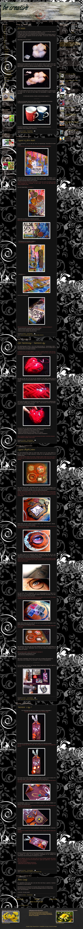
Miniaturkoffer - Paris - (69, 101)
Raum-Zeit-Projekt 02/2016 (70, 107)
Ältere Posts (54, 899)
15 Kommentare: (30, 870)
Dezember (7, 49)
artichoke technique (24, 441)
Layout (32, 335)
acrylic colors (22, 699)
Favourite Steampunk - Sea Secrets (71, 130)
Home (5, 21)
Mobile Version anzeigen (36, 901)
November (7, 51)
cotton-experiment (23, 132)
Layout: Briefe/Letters (26, 449)
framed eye (32, 699)
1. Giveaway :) (67, 88)
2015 (5, 46)
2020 (5, 37)
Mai (5, 62)
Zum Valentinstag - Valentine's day (31, 343)
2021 (5, 35)
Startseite (36, 899)
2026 (5, 26)
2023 (5, 31)
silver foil (41, 335)
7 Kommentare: (30, 130)
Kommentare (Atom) (24, 905)
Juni (5, 60)
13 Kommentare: (30, 697)
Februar (6, 67)
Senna (24, 130)
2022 (5, 33)
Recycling (44, 21)
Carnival (22, 335)
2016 (5, 44)
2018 (5, 40)
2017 (5, 42)
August (6, 56)
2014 (5, 47)
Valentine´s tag (38, 871)
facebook (73, 32)
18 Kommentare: (30, 440)
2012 (5, 85)
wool (32, 132)
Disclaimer (27, 21)
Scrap (62, 21)
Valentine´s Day (31, 441)
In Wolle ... (22, 28)
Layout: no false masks (26, 140)
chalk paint (27, 871)
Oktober (6, 53)
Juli (5, 58)
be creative (14, 8)
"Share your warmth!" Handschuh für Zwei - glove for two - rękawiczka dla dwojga (72, 122)
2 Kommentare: (30, 894)
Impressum (11, 21)
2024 (5, 29)
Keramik (51, 21)
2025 (5, 27)
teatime (29, 132)
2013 (5, 83)
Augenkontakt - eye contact (70, 73)
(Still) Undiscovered (68, 94)
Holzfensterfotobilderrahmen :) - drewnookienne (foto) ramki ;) (71, 115)
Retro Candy (22, 879)
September (7, 54)
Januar (6, 81)
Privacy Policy (19, 21)
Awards (33, 21)
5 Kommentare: (30, 333)
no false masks (37, 335)
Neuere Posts (19, 899)
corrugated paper (27, 335)
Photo (38, 21)
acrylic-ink (22, 871)
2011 (5, 87)
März (6, 65)
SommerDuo (67, 136)
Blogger (55, 926)
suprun (47, 926)
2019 (5, 38)
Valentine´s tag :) (24, 707)
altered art (28, 699)
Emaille (57, 21)
